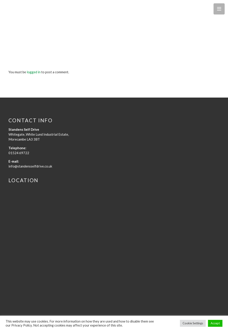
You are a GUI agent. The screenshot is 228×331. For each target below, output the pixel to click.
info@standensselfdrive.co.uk (30, 166)
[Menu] (219, 8)
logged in (34, 72)
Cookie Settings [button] (193, 323)
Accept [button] (215, 323)
